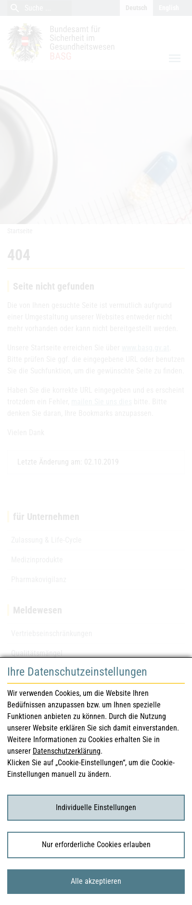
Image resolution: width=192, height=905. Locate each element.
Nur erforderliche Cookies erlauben (96, 844)
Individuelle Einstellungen (96, 807)
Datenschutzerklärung (67, 751)
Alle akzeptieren (96, 881)
